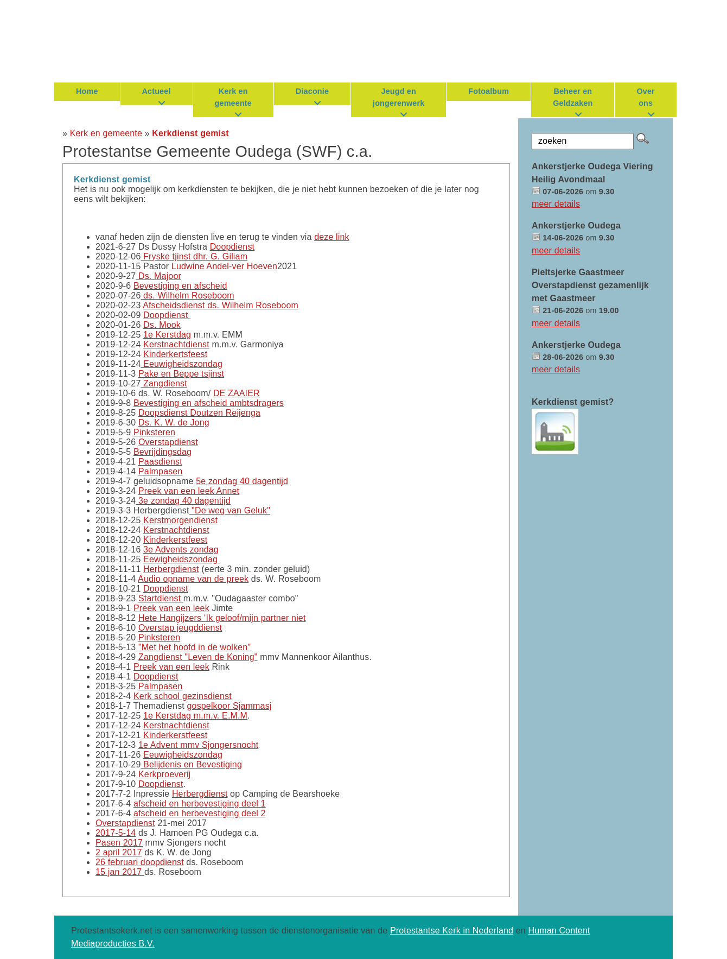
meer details (556, 203)
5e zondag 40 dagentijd (242, 481)
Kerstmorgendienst (179, 520)
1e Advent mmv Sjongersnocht (198, 745)
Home (87, 91)
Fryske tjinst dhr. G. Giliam (194, 256)
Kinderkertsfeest (175, 354)
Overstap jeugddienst (180, 627)
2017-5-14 (115, 832)
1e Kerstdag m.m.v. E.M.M (195, 715)
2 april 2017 (118, 852)
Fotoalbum (488, 91)
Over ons (645, 97)
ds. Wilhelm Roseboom (187, 295)
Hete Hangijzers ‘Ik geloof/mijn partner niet (222, 618)
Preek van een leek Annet (188, 491)
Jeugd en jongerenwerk (398, 97)
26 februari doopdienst (139, 862)
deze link (331, 237)
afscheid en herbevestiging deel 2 (199, 813)
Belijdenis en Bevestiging (191, 764)
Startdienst (160, 598)
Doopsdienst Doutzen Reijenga (199, 412)
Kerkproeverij (165, 774)
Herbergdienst (171, 569)
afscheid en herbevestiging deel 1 (199, 803)
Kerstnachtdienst (176, 344)
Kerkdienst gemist (190, 133)
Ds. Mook (162, 324)
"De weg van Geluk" (230, 510)
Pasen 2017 (119, 842)
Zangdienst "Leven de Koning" (198, 657)
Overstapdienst (168, 442)
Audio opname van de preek (193, 578)
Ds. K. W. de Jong (173, 422)
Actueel (156, 91)
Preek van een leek (171, 608)
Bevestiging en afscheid (180, 285)
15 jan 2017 (119, 872)
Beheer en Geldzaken (572, 97)
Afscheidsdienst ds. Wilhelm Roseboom (220, 305)
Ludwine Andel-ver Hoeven (223, 266)
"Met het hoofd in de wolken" (193, 647)
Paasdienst (160, 461)
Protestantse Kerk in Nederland (451, 930)
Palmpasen (160, 471)
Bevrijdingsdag (162, 451)
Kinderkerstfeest (175, 539)
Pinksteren (154, 432)
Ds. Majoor (158, 276)
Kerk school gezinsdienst (182, 696)
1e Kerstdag (167, 334)
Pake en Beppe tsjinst (181, 373)
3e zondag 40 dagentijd (183, 500)
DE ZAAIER (236, 393)
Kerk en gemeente (233, 97)
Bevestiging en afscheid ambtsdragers (208, 403)
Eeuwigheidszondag (181, 364)
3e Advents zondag (181, 549)
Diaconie (312, 91)
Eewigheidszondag (181, 559)
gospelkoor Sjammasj (229, 705)
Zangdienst (164, 383)
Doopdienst (232, 246)
